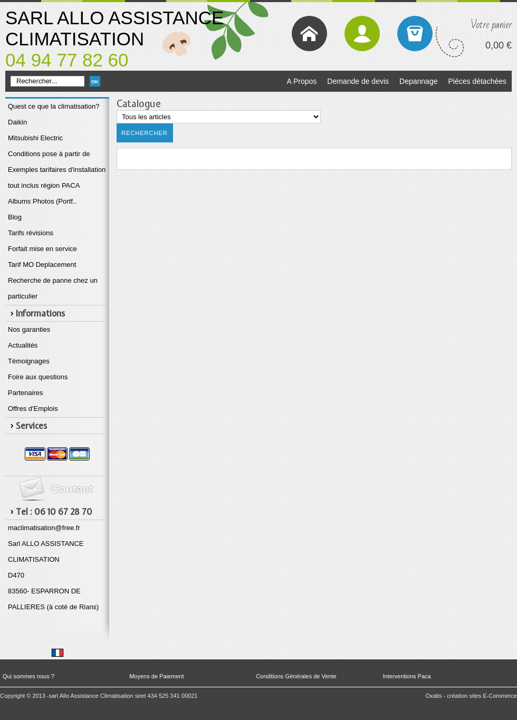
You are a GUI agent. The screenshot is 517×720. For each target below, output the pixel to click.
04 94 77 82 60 (67, 60)
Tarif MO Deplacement (42, 264)
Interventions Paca (407, 676)
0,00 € (498, 45)
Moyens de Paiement (156, 676)
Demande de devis (358, 81)
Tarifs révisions (30, 233)
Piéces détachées (477, 81)
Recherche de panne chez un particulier (53, 288)
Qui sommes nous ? (28, 676)
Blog (15, 217)
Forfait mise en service (42, 249)
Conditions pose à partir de (49, 154)
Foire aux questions (38, 377)
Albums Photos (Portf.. (42, 201)
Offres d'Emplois (33, 408)
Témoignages (29, 361)
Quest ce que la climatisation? (53, 106)
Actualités (22, 345)
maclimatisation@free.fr (44, 528)
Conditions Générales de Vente (296, 676)
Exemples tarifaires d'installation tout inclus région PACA (57, 177)
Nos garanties (29, 329)
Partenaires (25, 393)
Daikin (17, 122)
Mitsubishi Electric (35, 138)
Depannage (418, 81)
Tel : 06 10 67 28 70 (54, 511)
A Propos (301, 81)
